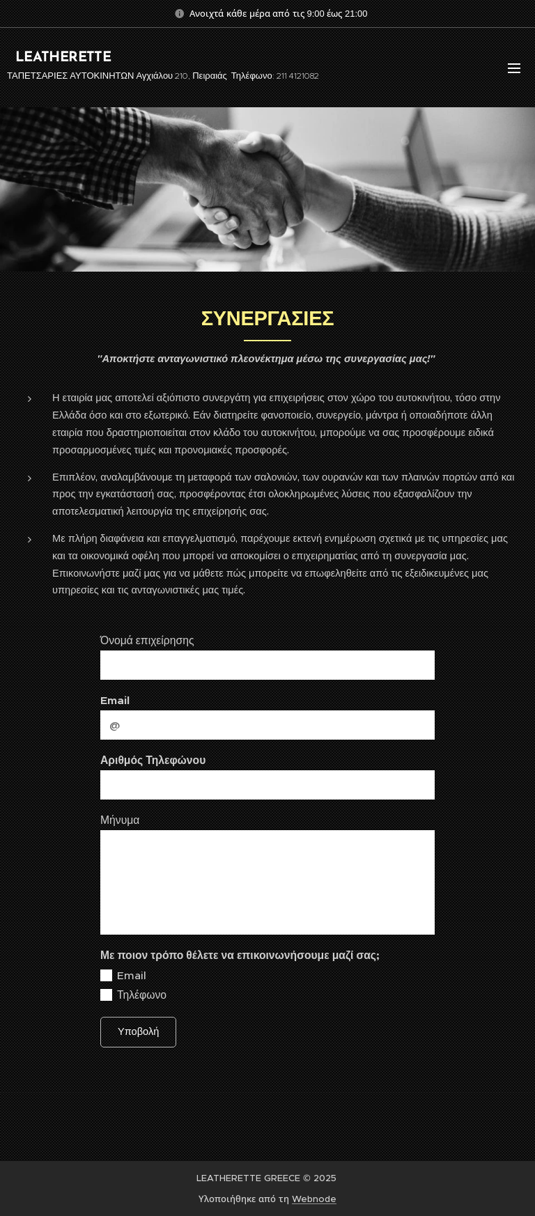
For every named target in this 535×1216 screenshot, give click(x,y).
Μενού (514, 68)
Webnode (314, 1199)
